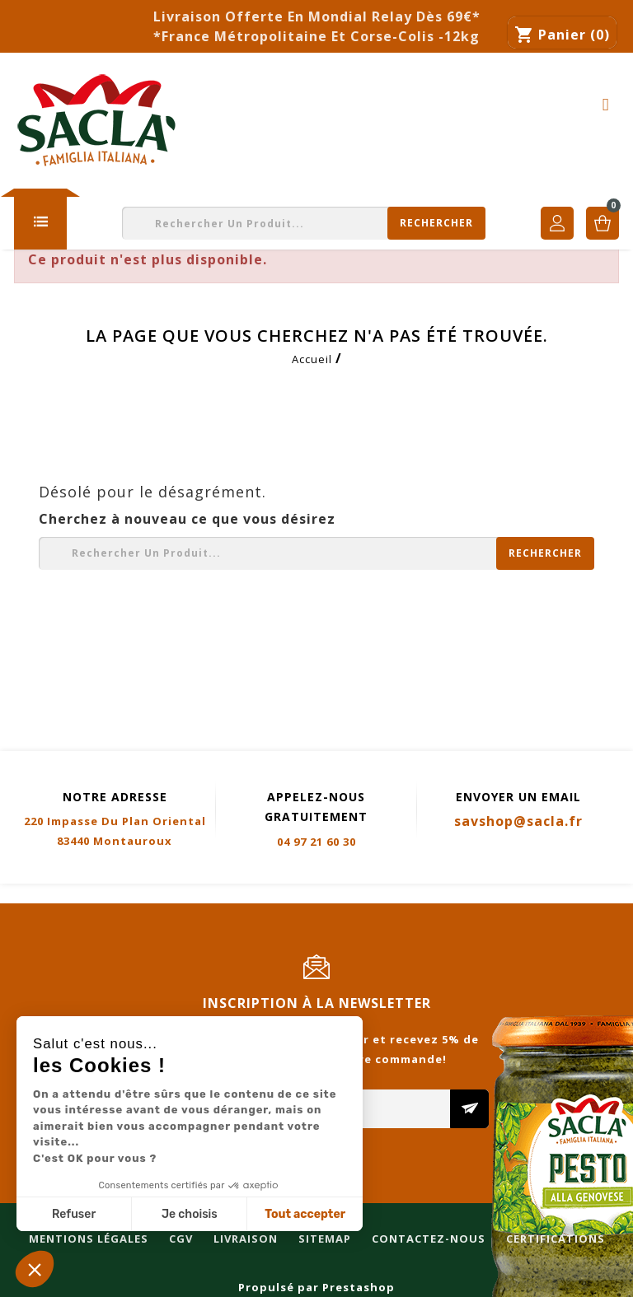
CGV (160, 894)
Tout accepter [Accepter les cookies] (305, 1214)
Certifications (534, 894)
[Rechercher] (303, 223)
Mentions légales (68, 894)
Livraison (225, 894)
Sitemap (304, 894)
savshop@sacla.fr (518, 821)
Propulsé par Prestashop (316, 1287)
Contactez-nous (408, 894)
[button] (34, 1269)
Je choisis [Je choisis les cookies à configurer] (190, 1214)
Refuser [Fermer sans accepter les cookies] (74, 1214)
